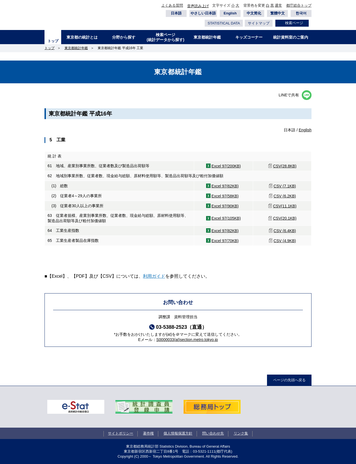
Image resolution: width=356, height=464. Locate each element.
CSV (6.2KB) (285, 196)
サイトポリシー (120, 433)
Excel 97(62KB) (225, 186)
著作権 (148, 433)
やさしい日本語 (203, 13)
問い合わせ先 (213, 433)
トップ (53, 41)
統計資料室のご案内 (290, 37)
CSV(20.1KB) (284, 218)
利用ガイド (154, 276)
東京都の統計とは (82, 37)
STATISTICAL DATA (223, 23)
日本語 (176, 13)
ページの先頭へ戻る (289, 380)
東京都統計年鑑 (207, 37)
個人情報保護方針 (178, 433)
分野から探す (123, 37)
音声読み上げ (198, 6)
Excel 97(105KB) (226, 218)
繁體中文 (277, 13)
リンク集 (241, 433)
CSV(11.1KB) (284, 206)
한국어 (301, 13)
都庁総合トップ (299, 5)
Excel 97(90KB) (225, 206)
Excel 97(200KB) (226, 166)
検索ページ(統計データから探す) (165, 37)
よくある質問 (172, 5)
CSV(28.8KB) (284, 166)
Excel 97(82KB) (225, 231)
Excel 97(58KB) (225, 196)
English (230, 13)
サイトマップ (259, 23)
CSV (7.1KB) (285, 186)
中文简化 (254, 13)
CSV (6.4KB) (285, 231)
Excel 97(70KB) (225, 241)
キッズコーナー (249, 37)
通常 (278, 5)
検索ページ (294, 23)
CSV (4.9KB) (285, 241)
